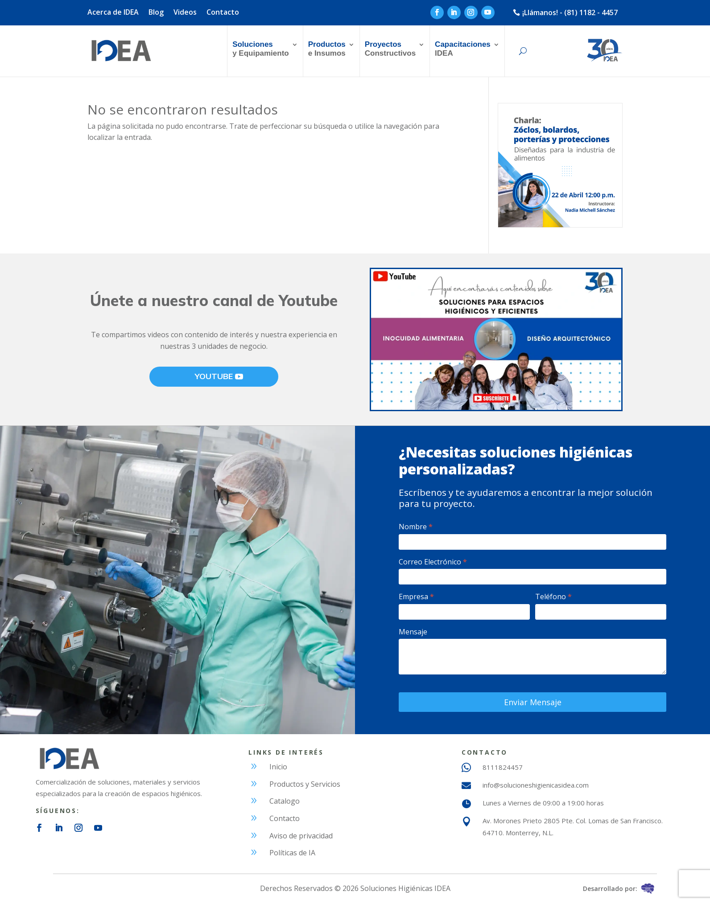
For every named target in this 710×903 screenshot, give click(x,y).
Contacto (222, 13)
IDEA (463, 48)
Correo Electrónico (433, 562)
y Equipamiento (260, 48)
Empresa (416, 596)
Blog (156, 13)
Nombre (416, 526)
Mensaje (413, 632)
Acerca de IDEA (113, 13)
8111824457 (503, 767)
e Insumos (327, 48)
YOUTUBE (214, 376)
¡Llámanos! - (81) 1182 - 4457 (570, 12)
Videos (185, 13)
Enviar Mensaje (532, 702)
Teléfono (553, 596)
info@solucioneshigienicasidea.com (536, 784)
